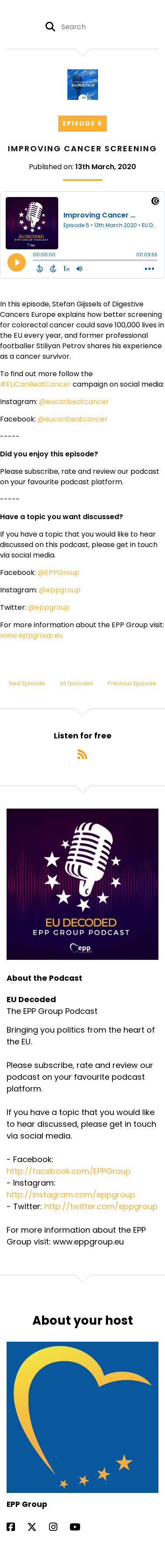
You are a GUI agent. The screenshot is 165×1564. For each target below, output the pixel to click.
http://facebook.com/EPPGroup (69, 1171)
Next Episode (27, 683)
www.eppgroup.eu (31, 635)
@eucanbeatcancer (74, 402)
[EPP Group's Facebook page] (16, 1527)
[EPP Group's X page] (37, 1527)
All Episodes (76, 683)
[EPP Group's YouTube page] (80, 1527)
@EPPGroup (58, 573)
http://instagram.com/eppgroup (71, 1194)
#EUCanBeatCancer (35, 384)
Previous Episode (132, 683)
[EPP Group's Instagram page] (58, 1527)
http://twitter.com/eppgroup (101, 1206)
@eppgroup (60, 590)
